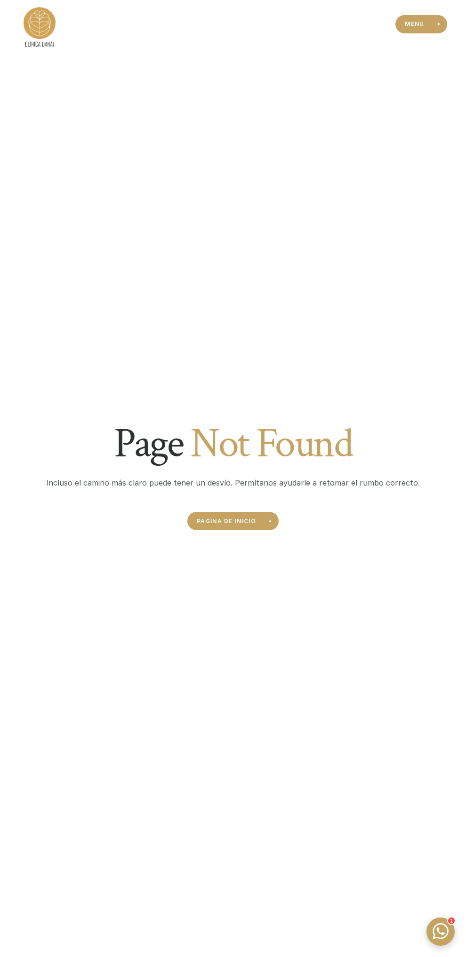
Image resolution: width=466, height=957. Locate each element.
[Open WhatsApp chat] (440, 931)
